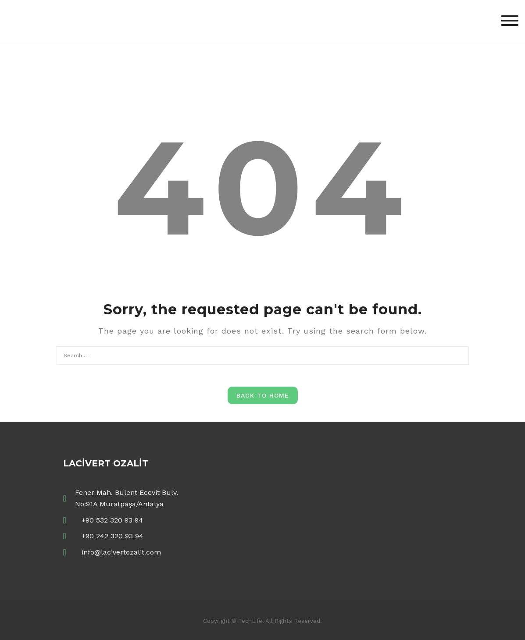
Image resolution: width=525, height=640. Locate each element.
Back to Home (262, 395)
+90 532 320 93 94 (112, 520)
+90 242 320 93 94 (112, 536)
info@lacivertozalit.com (121, 552)
